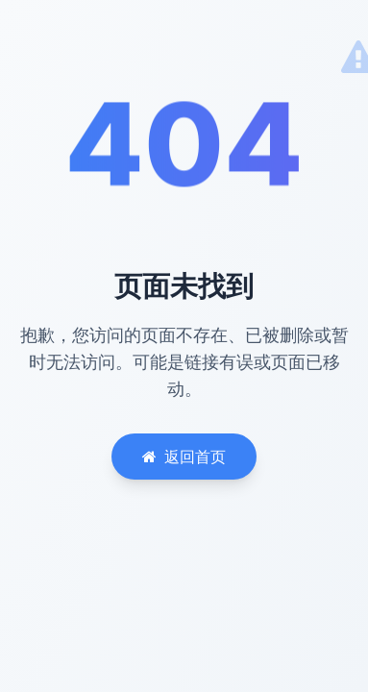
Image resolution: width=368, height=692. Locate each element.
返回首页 (184, 456)
